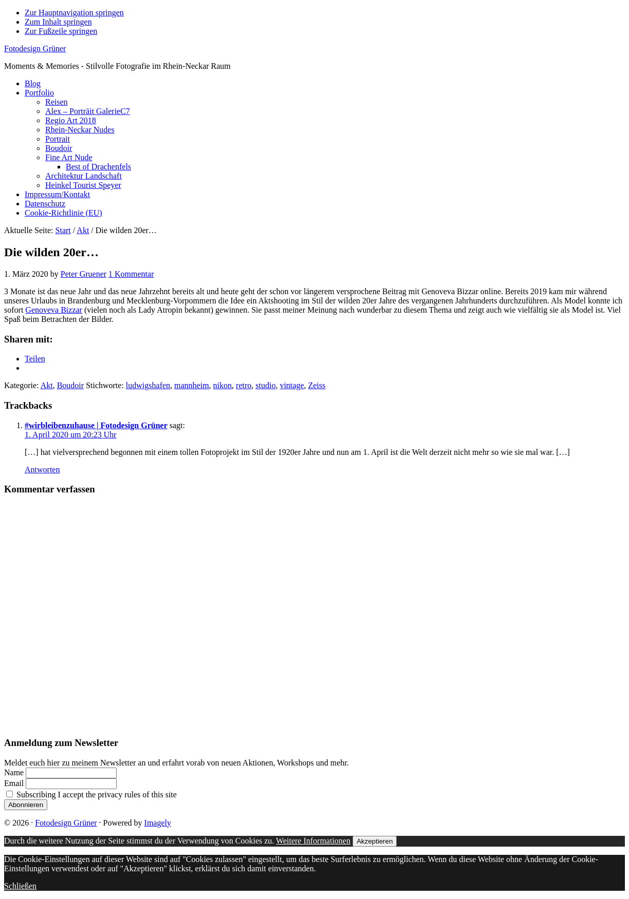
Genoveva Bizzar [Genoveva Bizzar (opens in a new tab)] (53, 309)
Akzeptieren (375, 841)
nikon (222, 385)
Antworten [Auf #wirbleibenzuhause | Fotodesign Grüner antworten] (42, 469)
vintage (292, 385)
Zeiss (316, 385)
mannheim (191, 385)
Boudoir (70, 385)
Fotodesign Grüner (35, 48)
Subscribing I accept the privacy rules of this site (91, 794)
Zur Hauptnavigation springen (74, 12)
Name (14, 772)
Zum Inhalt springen (58, 21)
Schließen (20, 886)
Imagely (157, 822)
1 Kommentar (131, 274)
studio (265, 385)
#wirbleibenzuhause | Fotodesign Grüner (96, 425)
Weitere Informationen (313, 840)
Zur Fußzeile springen (61, 31)
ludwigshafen (148, 385)
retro (243, 385)
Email (14, 783)
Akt (47, 385)
